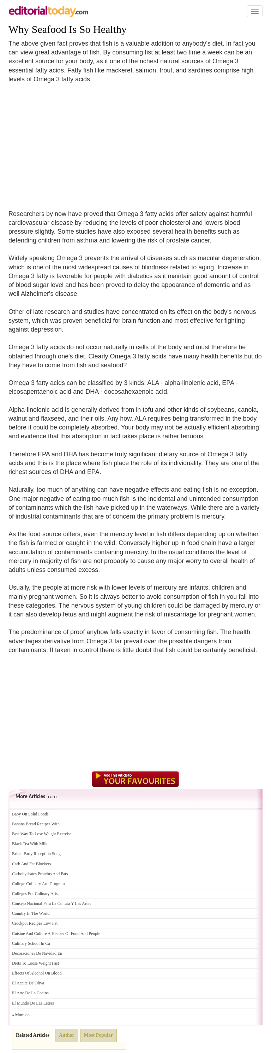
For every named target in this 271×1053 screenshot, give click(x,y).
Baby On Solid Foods (30, 814)
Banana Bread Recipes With (36, 823)
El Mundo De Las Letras (33, 1003)
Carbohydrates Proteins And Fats (40, 873)
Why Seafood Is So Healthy (67, 29)
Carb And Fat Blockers (31, 863)
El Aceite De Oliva (28, 983)
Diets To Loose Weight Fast (35, 963)
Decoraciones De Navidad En (37, 953)
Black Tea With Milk (30, 843)
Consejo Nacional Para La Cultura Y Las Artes (51, 903)
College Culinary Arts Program (38, 883)
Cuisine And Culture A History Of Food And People (56, 933)
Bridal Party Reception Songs (37, 853)
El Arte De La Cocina (30, 992)
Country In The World (30, 913)
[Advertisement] (67, 142)
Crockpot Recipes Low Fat (35, 923)
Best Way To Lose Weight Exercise (42, 833)
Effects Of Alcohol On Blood (36, 973)
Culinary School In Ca (31, 943)
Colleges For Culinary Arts (35, 893)
